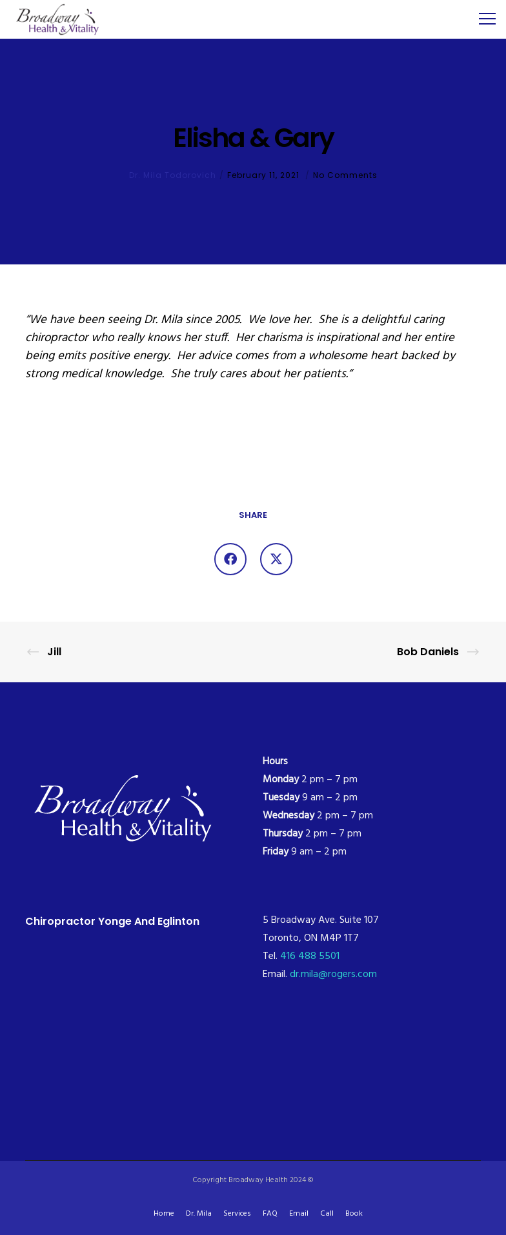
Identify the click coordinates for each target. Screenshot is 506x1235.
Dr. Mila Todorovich (172, 175)
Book (354, 1213)
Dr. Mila (199, 1213)
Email (299, 1213)
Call (327, 1213)
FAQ (270, 1213)
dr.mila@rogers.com (333, 974)
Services (237, 1213)
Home (164, 1213)
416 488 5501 (309, 956)
